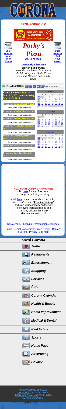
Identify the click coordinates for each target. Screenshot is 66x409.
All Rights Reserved (26, 395)
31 (52, 126)
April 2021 (50, 132)
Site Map (43, 231)
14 (42, 101)
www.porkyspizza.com (34, 64)
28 (42, 106)
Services (54, 224)
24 (52, 104)
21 (42, 104)
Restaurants (13, 224)
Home (8, 229)
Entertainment (40, 224)
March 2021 (50, 112)
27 (62, 104)
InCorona (24, 389)
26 (59, 104)
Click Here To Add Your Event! (8, 56)
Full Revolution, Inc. (45, 403)
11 (56, 99)
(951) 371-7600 (33, 59)
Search (18, 229)
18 (56, 101)
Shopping (27, 224)
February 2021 (50, 91)
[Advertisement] (33, 173)
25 (56, 104)
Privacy (33, 231)
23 (49, 104)
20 (62, 101)
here (25, 191)
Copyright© (24, 392)
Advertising (29, 229)
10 (52, 99)
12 (59, 99)
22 (46, 104)
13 (62, 99)
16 (49, 101)
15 (46, 101)
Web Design (43, 229)
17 (52, 101)
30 (49, 126)
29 (46, 126)
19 (59, 101)
